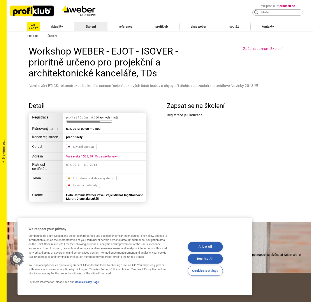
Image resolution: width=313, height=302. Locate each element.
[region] (135, 256)
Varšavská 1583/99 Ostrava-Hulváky (92, 156)
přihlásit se (287, 6)
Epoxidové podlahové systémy (91, 178)
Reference (125, 26)
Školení (91, 26)
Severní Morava (81, 146)
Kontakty (268, 26)
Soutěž (234, 26)
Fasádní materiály (82, 185)
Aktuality (57, 26)
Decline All (205, 259)
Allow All (205, 247)
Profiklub (161, 26)
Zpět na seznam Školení (262, 48)
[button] (17, 259)
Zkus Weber (198, 26)
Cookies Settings (205, 271)
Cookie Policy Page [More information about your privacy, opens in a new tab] (87, 282)
